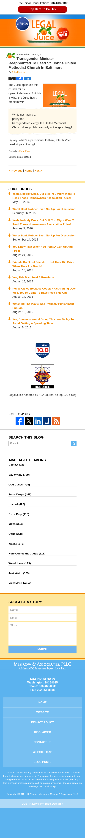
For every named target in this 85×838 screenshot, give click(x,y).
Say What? (19, 499)
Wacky (16, 569)
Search (74, 468)
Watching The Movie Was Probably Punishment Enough (44, 329)
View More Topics (20, 609)
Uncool (16, 529)
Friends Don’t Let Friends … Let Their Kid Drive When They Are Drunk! (44, 282)
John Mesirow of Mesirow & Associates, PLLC (56, 823)
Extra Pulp (24, 151)
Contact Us (42, 770)
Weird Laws (20, 589)
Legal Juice (42, 30)
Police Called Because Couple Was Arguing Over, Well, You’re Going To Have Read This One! (41, 311)
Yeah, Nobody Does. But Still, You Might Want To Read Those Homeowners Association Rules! (43, 198)
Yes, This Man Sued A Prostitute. (34, 296)
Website (42, 739)
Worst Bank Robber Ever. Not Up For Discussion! (37, 216)
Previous (15, 170)
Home (29, 170)
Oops (15, 559)
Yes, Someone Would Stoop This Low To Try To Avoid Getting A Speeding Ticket (44, 345)
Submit (42, 676)
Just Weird (19, 599)
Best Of (17, 489)
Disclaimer (42, 760)
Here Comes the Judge (27, 579)
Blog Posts (42, 791)
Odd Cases (19, 509)
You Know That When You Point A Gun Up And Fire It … (43, 267)
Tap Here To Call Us (42, 9)
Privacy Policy (42, 750)
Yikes (15, 549)
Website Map (42, 780)
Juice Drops (20, 189)
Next (39, 170)
